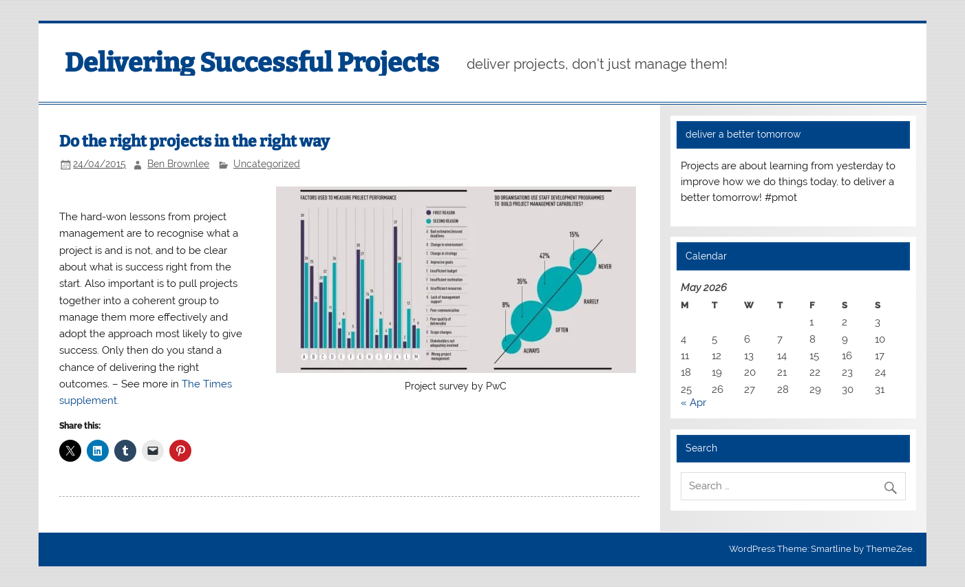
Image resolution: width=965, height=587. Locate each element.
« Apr (693, 402)
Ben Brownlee (178, 163)
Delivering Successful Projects (252, 62)
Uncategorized (266, 163)
